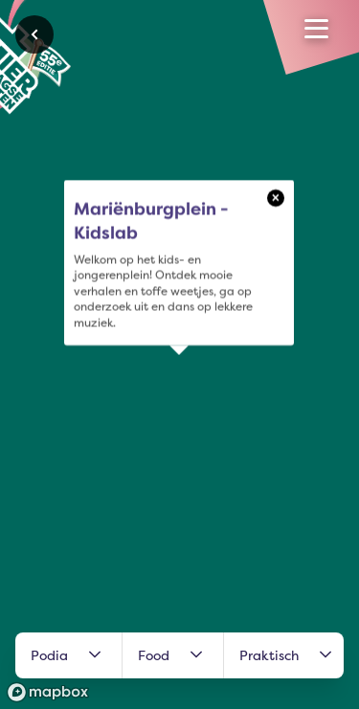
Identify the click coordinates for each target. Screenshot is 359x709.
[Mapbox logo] (48, 692)
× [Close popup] (276, 197)
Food (173, 655)
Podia (68, 655)
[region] (179, 354)
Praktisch (288, 655)
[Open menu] (316, 28)
